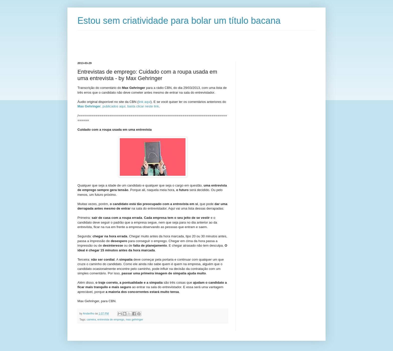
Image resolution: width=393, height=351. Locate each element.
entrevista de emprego (110, 319)
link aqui (144, 102)
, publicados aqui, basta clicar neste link (118, 106)
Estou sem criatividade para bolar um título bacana (178, 21)
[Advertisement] (168, 41)
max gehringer (134, 319)
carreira (91, 319)
